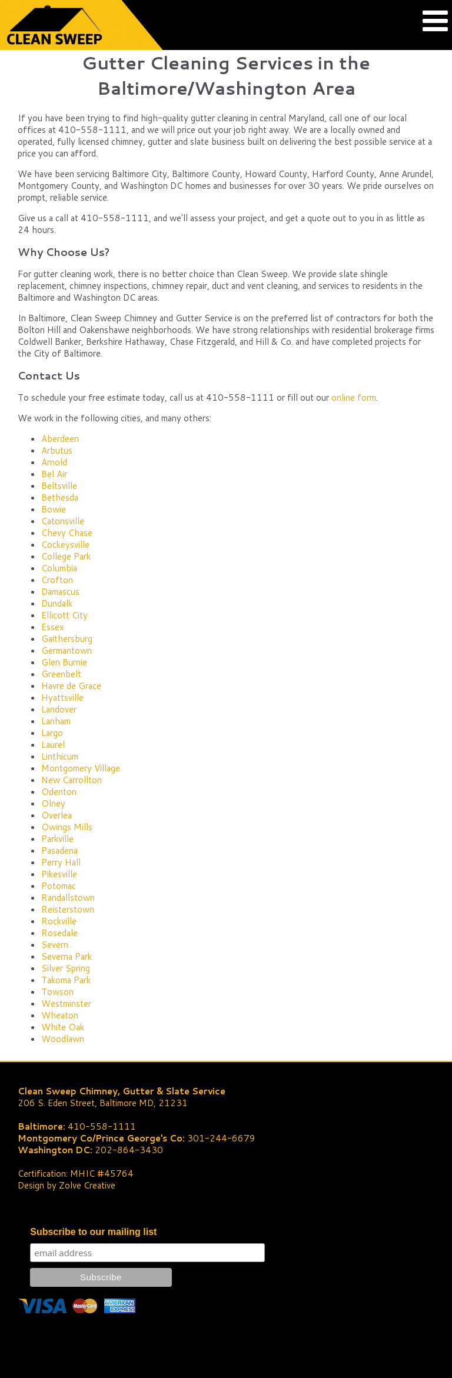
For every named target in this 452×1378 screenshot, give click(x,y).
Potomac (58, 886)
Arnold (54, 462)
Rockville (59, 921)
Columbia (59, 568)
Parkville (57, 839)
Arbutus (56, 450)
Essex (52, 627)
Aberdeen (60, 438)
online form (353, 397)
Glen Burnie (64, 662)
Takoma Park (66, 980)
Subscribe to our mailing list (93, 1232)
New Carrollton (71, 780)
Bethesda (59, 497)
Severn (54, 944)
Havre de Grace (71, 686)
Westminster (66, 1003)
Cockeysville (65, 544)
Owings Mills (66, 827)
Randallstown (68, 897)
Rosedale (59, 933)
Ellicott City (64, 615)
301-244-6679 (221, 1138)
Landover (59, 709)
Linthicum (59, 756)
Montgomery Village (80, 768)
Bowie (53, 509)
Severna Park (66, 956)
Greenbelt (61, 674)
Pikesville (59, 874)
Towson (57, 992)
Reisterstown (67, 909)
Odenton (59, 791)
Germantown (66, 650)
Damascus (60, 591)
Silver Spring (65, 968)
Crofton (57, 580)
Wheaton (59, 1015)
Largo (52, 733)
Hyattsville (62, 697)
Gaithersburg (66, 639)
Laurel (53, 744)
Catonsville (62, 521)
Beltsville (59, 486)
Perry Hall (61, 862)
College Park (66, 556)
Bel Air (54, 474)
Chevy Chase (66, 533)
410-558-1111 (102, 1126)
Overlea (56, 815)
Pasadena (59, 850)
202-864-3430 (129, 1150)
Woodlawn (62, 1039)
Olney (53, 803)
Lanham (56, 721)
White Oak (62, 1027)
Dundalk (56, 603)
